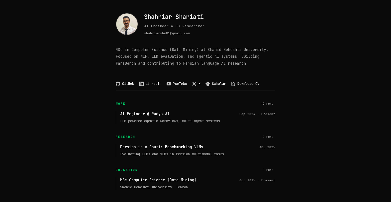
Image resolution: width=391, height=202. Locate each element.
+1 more (267, 137)
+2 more (267, 104)
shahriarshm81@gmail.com (167, 33)
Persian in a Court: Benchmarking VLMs (161, 147)
